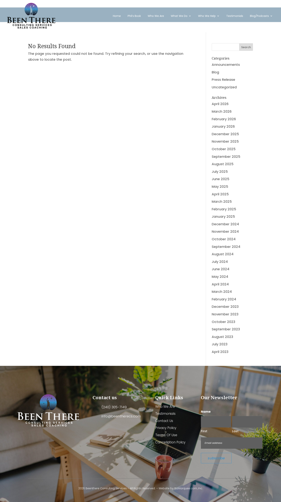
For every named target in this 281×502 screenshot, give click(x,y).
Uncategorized (224, 87)
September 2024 (226, 246)
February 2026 (224, 119)
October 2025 (224, 149)
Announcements (226, 64)
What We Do (179, 15)
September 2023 (226, 329)
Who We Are (156, 15)
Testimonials (234, 15)
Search (246, 47)
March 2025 (222, 201)
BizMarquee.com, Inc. (188, 488)
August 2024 (222, 254)
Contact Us (164, 421)
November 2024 (225, 231)
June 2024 (220, 269)
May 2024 (220, 276)
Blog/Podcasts (259, 15)
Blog (215, 72)
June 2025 (220, 179)
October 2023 (223, 321)
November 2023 (225, 314)
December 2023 (225, 306)
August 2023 (222, 336)
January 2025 (223, 216)
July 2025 (220, 171)
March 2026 (222, 111)
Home (117, 15)
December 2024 (225, 224)
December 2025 (225, 134)
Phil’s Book (134, 15)
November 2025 (225, 141)
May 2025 (220, 186)
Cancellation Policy (170, 442)
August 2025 (222, 164)
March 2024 (222, 291)
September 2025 (226, 156)
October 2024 (224, 239)
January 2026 (223, 126)
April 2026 (220, 103)
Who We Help (207, 15)
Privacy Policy (165, 428)
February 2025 (224, 209)
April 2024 (220, 284)
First (204, 431)
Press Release (223, 79)
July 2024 (220, 261)
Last (235, 431)
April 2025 (220, 194)
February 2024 (224, 299)
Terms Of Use (166, 435)
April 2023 (220, 351)
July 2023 (219, 344)
